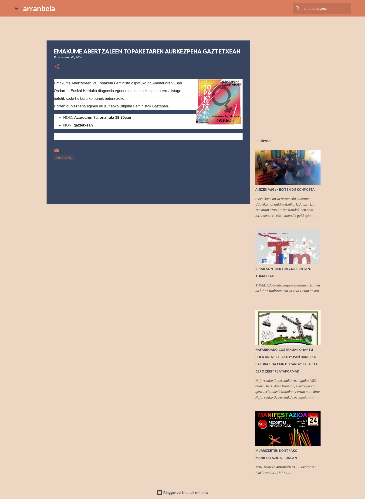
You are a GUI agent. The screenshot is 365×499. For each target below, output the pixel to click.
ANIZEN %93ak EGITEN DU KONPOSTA (285, 189)
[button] (57, 67)
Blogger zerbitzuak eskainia (182, 492)
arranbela (39, 8)
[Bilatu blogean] (326, 8)
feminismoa (64, 157)
